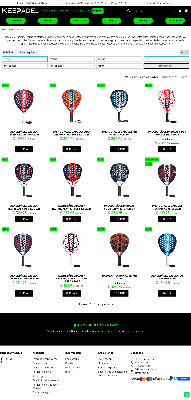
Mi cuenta (103, 363)
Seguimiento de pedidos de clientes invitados (112, 373)
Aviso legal (38, 376)
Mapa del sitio (72, 367)
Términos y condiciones (45, 359)
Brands (69, 363)
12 (184, 76)
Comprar (24, 149)
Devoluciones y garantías (46, 380)
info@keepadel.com (144, 359)
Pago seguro (72, 359)
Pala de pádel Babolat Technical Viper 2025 (167, 207)
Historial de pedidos (108, 367)
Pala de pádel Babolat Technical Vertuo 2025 (24, 133)
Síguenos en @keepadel (158, 3)
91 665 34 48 (141, 362)
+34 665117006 (142, 366)
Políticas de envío (42, 371)
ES (174, 11)
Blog (67, 371)
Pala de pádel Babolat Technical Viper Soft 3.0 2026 (72, 207)
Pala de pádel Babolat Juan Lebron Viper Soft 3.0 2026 (71, 133)
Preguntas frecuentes (44, 367)
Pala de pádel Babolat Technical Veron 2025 (24, 277)
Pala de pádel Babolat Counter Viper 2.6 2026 (119, 207)
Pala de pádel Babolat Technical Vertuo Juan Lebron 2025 (71, 278)
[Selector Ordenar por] (169, 76)
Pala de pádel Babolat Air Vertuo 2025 (167, 277)
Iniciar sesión (105, 359)
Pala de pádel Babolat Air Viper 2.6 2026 (119, 133)
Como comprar (40, 363)
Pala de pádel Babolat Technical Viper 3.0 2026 (23, 207)
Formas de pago (41, 392)
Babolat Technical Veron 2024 (119, 277)
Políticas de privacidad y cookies (45, 386)
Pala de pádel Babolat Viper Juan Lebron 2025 (167, 133)
